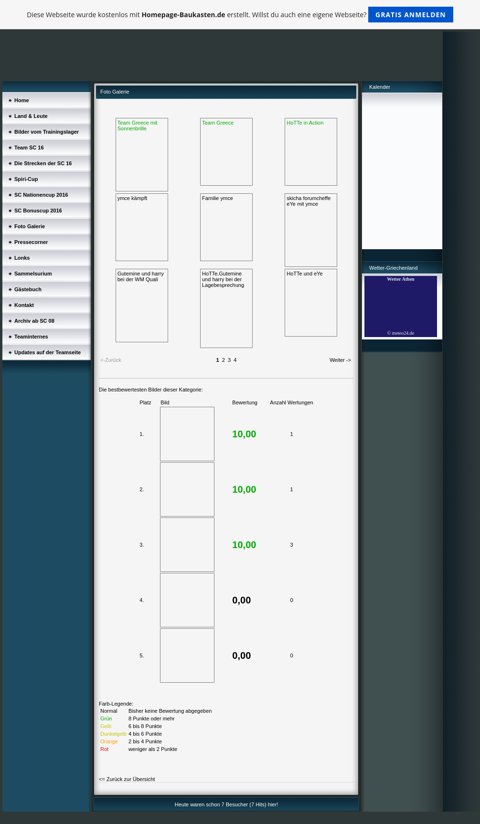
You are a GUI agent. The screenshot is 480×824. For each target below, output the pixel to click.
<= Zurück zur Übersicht (127, 779)
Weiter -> (340, 360)
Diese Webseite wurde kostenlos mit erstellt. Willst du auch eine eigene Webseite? (240, 14)
